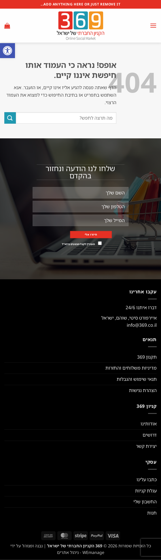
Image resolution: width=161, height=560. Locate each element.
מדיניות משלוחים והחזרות (131, 368)
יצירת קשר (146, 446)
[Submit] (10, 117)
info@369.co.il (142, 325)
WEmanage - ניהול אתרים (80, 552)
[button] (7, 50)
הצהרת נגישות (143, 390)
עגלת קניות (146, 491)
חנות (152, 513)
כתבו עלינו (147, 479)
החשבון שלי (145, 501)
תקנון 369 (147, 357)
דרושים (150, 435)
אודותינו (149, 424)
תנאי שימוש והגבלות (137, 379)
